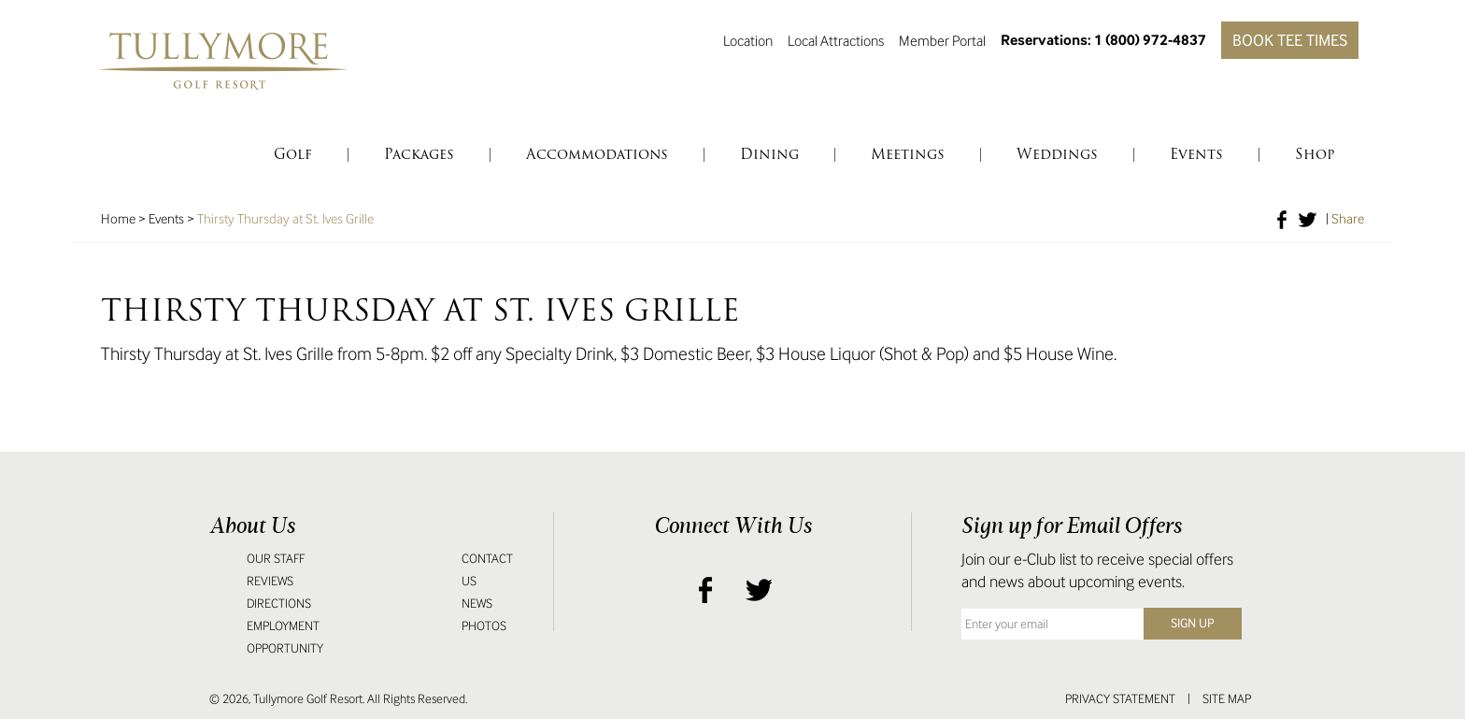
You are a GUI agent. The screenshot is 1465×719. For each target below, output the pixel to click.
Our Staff (276, 559)
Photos (484, 626)
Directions (279, 604)
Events (166, 218)
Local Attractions (836, 40)
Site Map (1226, 699)
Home (118, 218)
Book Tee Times (1289, 40)
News (477, 604)
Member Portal (942, 40)
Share (1347, 218)
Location (748, 40)
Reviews (270, 581)
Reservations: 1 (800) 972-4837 (1103, 40)
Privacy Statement (1120, 699)
